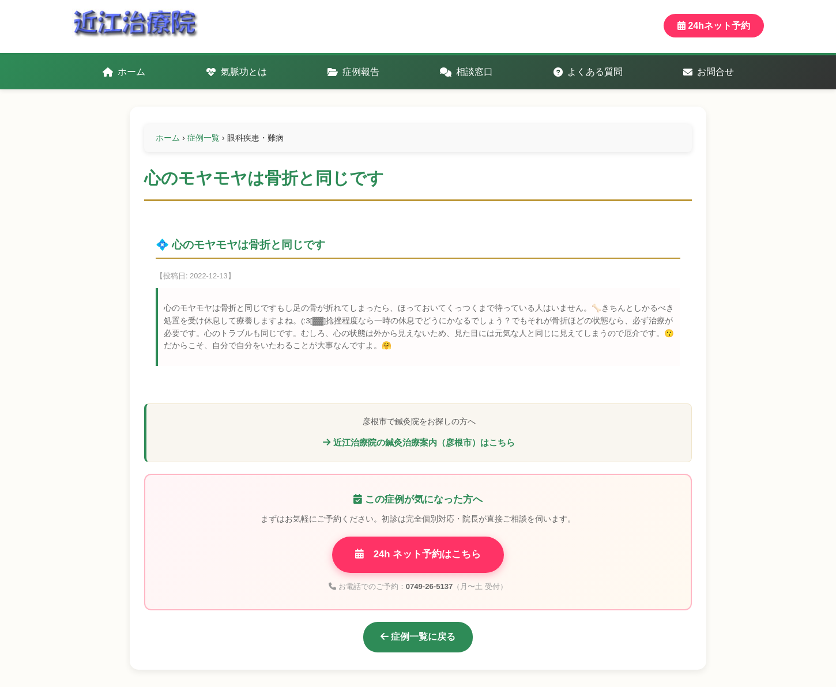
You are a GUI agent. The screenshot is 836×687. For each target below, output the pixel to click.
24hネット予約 (713, 26)
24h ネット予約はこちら (418, 554)
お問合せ (708, 72)
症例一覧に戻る (418, 636)
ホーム (124, 72)
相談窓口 (466, 72)
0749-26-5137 (429, 586)
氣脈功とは (236, 72)
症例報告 (353, 72)
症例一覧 (203, 137)
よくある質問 (588, 72)
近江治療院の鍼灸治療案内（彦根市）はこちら (418, 442)
